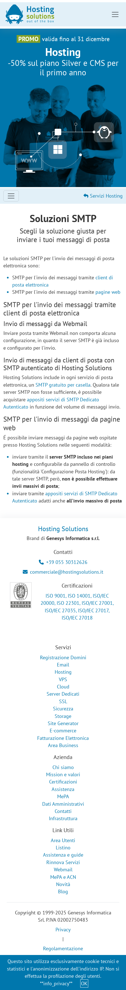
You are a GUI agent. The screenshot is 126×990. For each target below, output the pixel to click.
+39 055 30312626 (63, 562)
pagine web (107, 292)
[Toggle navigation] (115, 14)
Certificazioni (63, 781)
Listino (63, 847)
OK (84, 983)
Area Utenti (63, 840)
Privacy (63, 929)
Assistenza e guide (63, 855)
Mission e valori (63, 774)
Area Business (63, 745)
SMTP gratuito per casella (63, 385)
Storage (63, 716)
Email (63, 664)
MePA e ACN (63, 877)
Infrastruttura (63, 818)
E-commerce (63, 730)
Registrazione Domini (63, 657)
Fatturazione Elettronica (63, 738)
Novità (63, 884)
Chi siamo (63, 767)
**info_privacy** (56, 983)
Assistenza (63, 789)
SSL (63, 701)
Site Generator (63, 723)
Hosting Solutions (63, 528)
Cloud (63, 686)
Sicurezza (63, 708)
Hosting (63, 672)
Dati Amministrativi (63, 804)
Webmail (63, 869)
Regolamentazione (63, 948)
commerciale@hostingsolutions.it (63, 572)
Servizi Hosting (103, 196)
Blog (63, 891)
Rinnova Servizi (63, 862)
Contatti (63, 811)
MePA (63, 796)
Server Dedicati (63, 694)
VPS (63, 679)
